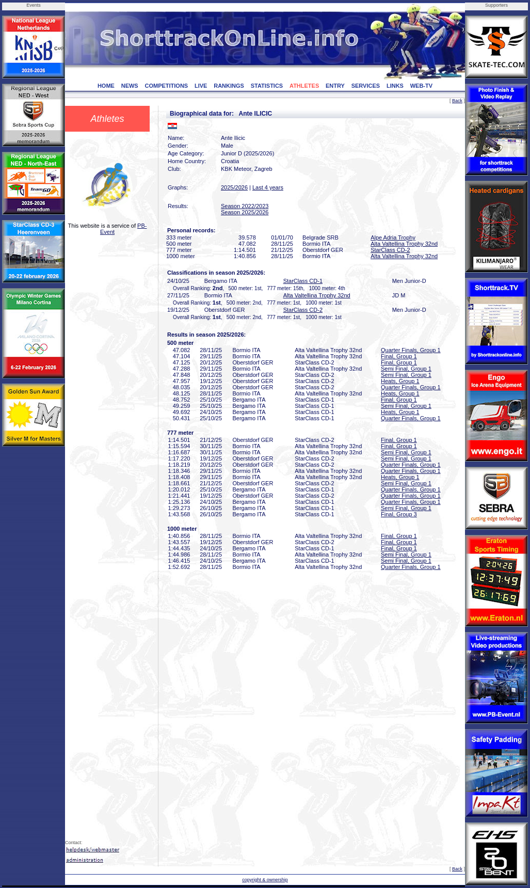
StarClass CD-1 (303, 281)
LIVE (201, 86)
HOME (106, 86)
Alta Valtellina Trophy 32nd (404, 244)
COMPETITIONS (166, 86)
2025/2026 (234, 187)
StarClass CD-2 (390, 250)
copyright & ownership (265, 879)
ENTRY (335, 86)
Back (457, 100)
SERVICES (365, 86)
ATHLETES (304, 86)
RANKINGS (229, 86)
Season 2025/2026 (244, 212)
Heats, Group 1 (400, 381)
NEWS (129, 86)
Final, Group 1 (399, 356)
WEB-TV (421, 86)
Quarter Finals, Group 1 (411, 350)
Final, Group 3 (399, 514)
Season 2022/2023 (244, 206)
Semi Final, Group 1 (406, 369)
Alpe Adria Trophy (393, 237)
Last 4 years (267, 187)
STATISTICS (267, 86)
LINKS (395, 86)
